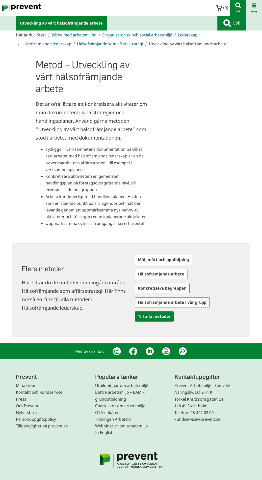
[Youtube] (166, 351)
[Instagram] (117, 351)
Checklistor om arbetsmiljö (120, 406)
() (222, 7)
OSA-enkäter (107, 412)
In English (104, 432)
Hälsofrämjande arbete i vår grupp (172, 302)
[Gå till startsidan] (20, 8)
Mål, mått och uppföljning (163, 259)
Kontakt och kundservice (39, 392)
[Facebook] (133, 351)
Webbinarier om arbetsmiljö (121, 426)
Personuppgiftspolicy (36, 419)
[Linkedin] (150, 351)
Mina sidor (26, 385)
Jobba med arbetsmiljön (74, 35)
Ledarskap (188, 35)
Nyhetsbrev (26, 412)
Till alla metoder (154, 316)
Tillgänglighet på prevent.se (42, 426)
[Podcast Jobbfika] (183, 351)
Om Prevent (27, 406)
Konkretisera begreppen (162, 288)
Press (21, 399)
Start (41, 35)
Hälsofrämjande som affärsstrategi (110, 44)
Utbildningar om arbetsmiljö (121, 385)
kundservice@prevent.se (197, 419)
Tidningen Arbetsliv (113, 419)
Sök (231, 23)
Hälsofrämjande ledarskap (46, 44)
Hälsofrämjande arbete (161, 274)
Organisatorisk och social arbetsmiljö (137, 35)
